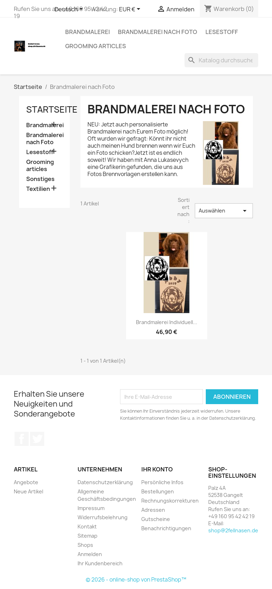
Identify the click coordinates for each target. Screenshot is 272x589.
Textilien (38, 189)
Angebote (26, 482)
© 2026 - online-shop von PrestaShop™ (136, 579)
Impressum (91, 508)
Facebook (22, 439)
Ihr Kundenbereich (100, 563)
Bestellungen (157, 491)
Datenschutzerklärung (105, 482)
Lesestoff (221, 32)
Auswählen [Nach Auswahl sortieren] (224, 210)
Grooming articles (95, 46)
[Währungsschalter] (131, 9)
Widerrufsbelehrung (103, 517)
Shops (85, 545)
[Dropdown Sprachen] (70, 9)
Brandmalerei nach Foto (157, 32)
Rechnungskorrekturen (170, 500)
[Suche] (221, 60)
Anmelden (90, 554)
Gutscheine (155, 519)
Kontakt (87, 526)
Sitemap (87, 535)
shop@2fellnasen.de (233, 530)
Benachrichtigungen (166, 528)
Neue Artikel (28, 491)
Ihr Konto (157, 469)
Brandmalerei (87, 32)
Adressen (153, 509)
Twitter (37, 439)
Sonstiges (40, 179)
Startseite (52, 109)
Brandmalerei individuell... (166, 322)
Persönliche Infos (162, 482)
